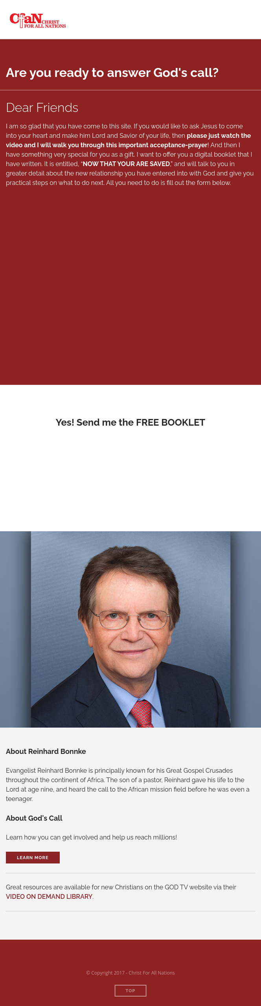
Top (131, 990)
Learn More (33, 857)
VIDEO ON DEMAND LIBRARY (49, 896)
